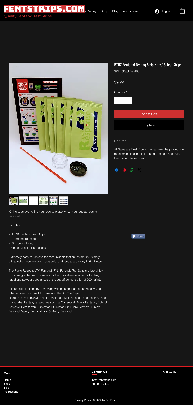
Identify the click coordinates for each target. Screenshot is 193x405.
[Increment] (129, 100)
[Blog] (8, 388)
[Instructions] (13, 392)
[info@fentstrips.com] (107, 380)
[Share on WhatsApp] (131, 170)
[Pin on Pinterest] (124, 170)
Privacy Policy (83, 400)
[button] (182, 11)
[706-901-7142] (102, 384)
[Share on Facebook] (116, 170)
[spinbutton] (123, 100)
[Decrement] (117, 100)
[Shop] (8, 384)
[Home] (8, 380)
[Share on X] (139, 170)
